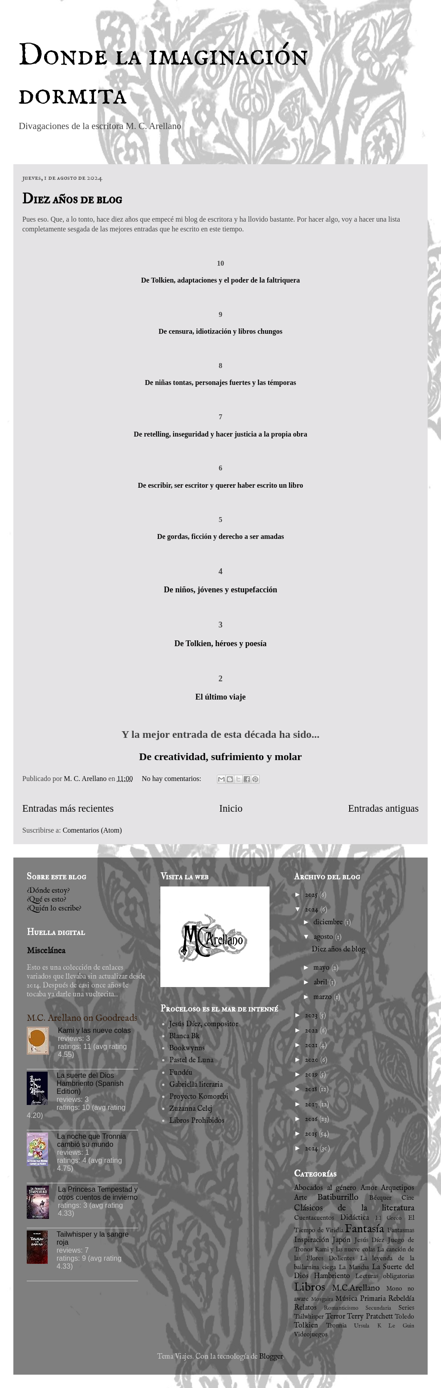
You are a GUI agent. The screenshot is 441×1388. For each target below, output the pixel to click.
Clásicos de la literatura (354, 1208)
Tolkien (306, 1325)
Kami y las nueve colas (94, 1030)
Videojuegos (310, 1335)
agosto (324, 937)
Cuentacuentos (314, 1218)
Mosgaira (322, 1299)
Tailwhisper (309, 1317)
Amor (368, 1188)
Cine (407, 1198)
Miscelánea (46, 951)
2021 (312, 1045)
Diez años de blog (72, 199)
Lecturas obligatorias (384, 1276)
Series (406, 1308)
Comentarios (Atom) (92, 830)
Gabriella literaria (196, 1084)
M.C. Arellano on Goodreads (82, 1018)
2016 (312, 1119)
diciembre (329, 922)
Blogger (271, 1356)
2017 (312, 1104)
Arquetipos (397, 1188)
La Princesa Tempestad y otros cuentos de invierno (98, 1193)
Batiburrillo (338, 1197)
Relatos (305, 1307)
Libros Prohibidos (197, 1121)
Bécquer (380, 1198)
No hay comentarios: (172, 778)
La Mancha (354, 1267)
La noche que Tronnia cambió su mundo (91, 1140)
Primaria (373, 1299)
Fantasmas (400, 1230)
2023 (312, 1015)
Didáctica (354, 1218)
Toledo (404, 1317)
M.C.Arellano (356, 1288)
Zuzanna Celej (190, 1109)
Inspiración (311, 1240)
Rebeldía (401, 1299)
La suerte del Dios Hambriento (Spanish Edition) (90, 1083)
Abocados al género (325, 1188)
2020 (312, 1060)
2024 (312, 909)
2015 (312, 1133)
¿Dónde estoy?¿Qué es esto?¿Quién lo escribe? (54, 899)
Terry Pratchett (370, 1316)
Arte (300, 1198)
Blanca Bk (184, 1036)
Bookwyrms (187, 1048)
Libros (309, 1287)
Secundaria (378, 1308)
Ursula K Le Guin (384, 1326)
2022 (312, 1030)
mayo (322, 967)
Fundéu (180, 1072)
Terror (335, 1316)
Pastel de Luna (191, 1060)
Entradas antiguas (383, 808)
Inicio (230, 808)
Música (346, 1299)
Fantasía (364, 1229)
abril (321, 982)
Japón (342, 1240)
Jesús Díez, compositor (203, 1024)
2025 (312, 894)
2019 (312, 1074)
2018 (312, 1089)
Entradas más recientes (68, 808)
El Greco (389, 1218)
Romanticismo (341, 1308)
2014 (312, 1148)
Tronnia (336, 1326)
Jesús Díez (369, 1240)
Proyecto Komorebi (199, 1097)
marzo (324, 997)
